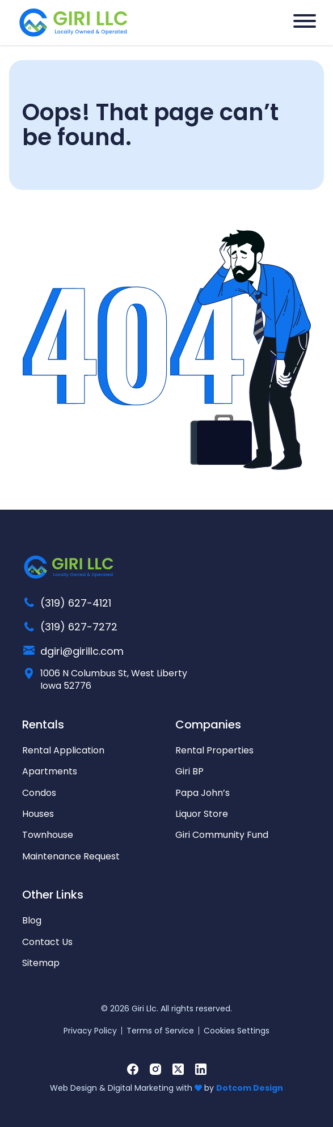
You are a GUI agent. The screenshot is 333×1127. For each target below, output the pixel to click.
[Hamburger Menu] (304, 21)
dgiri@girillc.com (82, 651)
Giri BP (189, 771)
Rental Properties (214, 750)
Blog (31, 920)
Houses (38, 813)
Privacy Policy (90, 1030)
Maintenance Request (71, 856)
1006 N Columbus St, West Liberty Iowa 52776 (113, 679)
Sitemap (41, 962)
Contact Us (47, 941)
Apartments (49, 771)
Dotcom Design (249, 1088)
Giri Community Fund (221, 834)
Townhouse (47, 834)
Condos (39, 792)
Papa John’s (202, 792)
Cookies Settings (236, 1030)
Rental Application (63, 750)
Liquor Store (201, 813)
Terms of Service (160, 1030)
